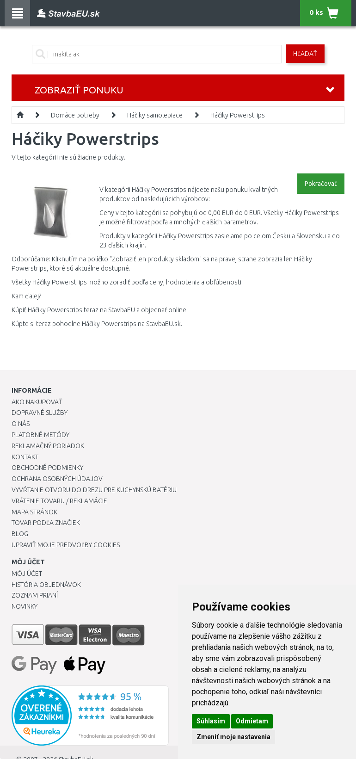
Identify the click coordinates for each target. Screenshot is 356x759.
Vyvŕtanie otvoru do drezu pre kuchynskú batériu (94, 490)
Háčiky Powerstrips (237, 115)
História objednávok (46, 584)
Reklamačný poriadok (48, 446)
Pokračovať (321, 183)
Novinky (24, 606)
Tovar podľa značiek (46, 522)
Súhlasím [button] (210, 721)
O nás (21, 423)
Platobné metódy (40, 434)
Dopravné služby (40, 412)
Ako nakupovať (37, 402)
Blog (20, 533)
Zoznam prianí (35, 595)
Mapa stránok (34, 512)
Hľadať (305, 53)
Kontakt (25, 457)
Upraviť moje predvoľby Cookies (66, 545)
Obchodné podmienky (47, 467)
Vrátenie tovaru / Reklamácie (59, 501)
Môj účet (27, 573)
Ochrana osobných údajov (57, 478)
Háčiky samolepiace (155, 115)
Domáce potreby (75, 115)
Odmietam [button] (252, 721)
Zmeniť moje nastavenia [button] (233, 736)
